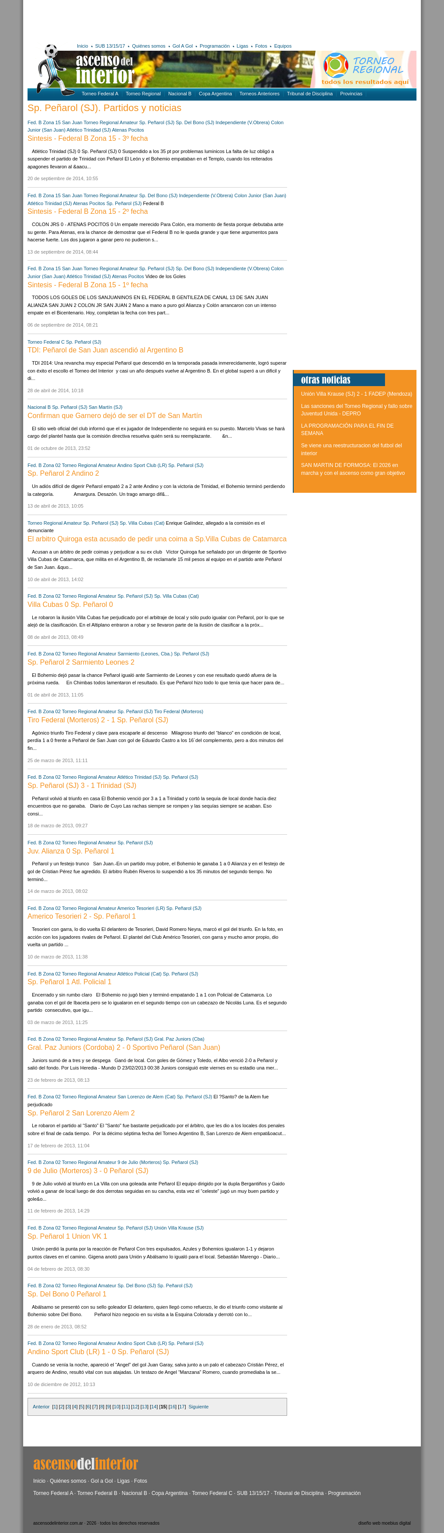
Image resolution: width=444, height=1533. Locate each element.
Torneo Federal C (46, 342)
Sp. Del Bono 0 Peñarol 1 (67, 1294)
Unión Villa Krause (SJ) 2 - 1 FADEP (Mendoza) (356, 394)
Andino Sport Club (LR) (142, 465)
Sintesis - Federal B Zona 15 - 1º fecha (88, 285)
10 (116, 1406)
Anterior (41, 1406)
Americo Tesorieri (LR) (141, 908)
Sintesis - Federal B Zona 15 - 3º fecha (88, 138)
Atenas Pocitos (128, 129)
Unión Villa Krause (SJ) (179, 1227)
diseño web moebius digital (384, 1523)
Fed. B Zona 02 (44, 465)
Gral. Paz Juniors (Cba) (179, 1039)
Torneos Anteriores (259, 93)
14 (153, 1406)
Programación (214, 46)
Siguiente (199, 1406)
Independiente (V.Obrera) (242, 122)
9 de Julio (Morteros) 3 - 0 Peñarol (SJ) (88, 1170)
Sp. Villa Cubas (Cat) (142, 523)
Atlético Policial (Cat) (139, 973)
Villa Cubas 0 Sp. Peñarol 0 (70, 604)
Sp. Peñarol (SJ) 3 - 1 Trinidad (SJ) (82, 785)
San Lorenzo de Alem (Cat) (147, 1096)
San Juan (72, 122)
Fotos (261, 46)
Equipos (282, 46)
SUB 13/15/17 (110, 46)
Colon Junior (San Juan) (260, 195)
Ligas (242, 46)
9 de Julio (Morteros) (140, 1162)
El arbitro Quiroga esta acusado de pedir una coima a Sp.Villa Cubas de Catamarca (157, 539)
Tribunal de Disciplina (310, 93)
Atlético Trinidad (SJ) (88, 129)
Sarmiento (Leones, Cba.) (145, 653)
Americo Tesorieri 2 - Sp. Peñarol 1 (82, 916)
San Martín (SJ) (105, 407)
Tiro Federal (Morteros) (178, 711)
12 (135, 1406)
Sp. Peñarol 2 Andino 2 (63, 473)
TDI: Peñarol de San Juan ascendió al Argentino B (106, 350)
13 (144, 1406)
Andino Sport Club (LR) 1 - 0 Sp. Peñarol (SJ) (98, 1351)
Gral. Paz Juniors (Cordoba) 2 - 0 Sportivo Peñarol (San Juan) (124, 1047)
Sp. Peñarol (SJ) (156, 122)
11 (125, 1406)
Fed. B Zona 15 (44, 122)
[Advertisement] (155, 19)
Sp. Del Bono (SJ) (195, 122)
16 (172, 1406)
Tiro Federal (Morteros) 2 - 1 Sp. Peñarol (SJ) (98, 720)
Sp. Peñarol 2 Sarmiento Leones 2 (81, 662)
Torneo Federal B (97, 1493)
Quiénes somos (148, 46)
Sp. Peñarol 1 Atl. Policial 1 (69, 982)
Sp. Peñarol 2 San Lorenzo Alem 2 (81, 1113)
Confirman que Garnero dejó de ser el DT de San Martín (115, 415)
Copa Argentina (215, 93)
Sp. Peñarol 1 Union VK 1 (67, 1236)
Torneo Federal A (100, 93)
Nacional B (179, 93)
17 (181, 1406)
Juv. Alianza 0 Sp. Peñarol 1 (71, 851)
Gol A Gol (183, 46)
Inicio (82, 46)
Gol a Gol (101, 1481)
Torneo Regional (143, 93)
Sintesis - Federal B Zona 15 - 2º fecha (88, 211)
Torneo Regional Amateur (110, 122)
